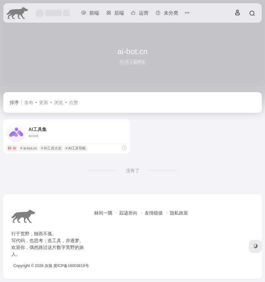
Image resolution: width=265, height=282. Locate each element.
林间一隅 (103, 213)
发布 (28, 102)
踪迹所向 (128, 213)
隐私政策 (179, 213)
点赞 (73, 102)
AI (12, 148)
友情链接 (154, 213)
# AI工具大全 (51, 148)
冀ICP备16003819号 (71, 266)
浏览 (58, 102)
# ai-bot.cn (28, 148)
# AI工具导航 (75, 148)
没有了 (132, 170)
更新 (43, 102)
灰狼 (48, 266)
